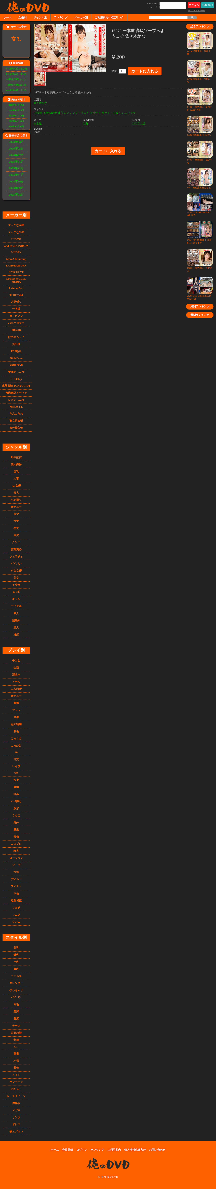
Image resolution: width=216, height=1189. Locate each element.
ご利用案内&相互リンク (109, 17)
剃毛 (16, 731)
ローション (16, 858)
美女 (16, 577)
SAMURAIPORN (16, 265)
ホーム (7, 17)
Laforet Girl (16, 288)
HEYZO (16, 239)
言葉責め (16, 549)
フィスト (16, 886)
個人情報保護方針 (135, 1149)
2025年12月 (16, 168)
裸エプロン (16, 1131)
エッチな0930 (16, 232)
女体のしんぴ (16, 372)
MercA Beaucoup (16, 259)
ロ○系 (16, 592)
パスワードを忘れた (196, 10)
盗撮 (16, 703)
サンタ (16, 1117)
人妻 (16, 478)
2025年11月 (16, 175)
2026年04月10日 (16, 116)
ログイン (194, 5)
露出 (16, 829)
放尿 (16, 808)
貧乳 (16, 969)
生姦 (16, 667)
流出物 (16, 344)
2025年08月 (16, 194)
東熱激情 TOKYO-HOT (16, 385)
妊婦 (16, 634)
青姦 (16, 836)
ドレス (16, 1124)
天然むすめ (16, 365)
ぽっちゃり (16, 990)
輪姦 (16, 794)
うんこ (16, 815)
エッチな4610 (16, 225)
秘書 (16, 1053)
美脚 (16, 1011)
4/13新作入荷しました (16, 74)
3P (16, 752)
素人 (16, 492)
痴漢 (16, 872)
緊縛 (16, 787)
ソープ (16, 865)
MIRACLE (16, 406)
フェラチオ (16, 556)
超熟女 (16, 620)
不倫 (16, 893)
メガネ (16, 1110)
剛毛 (16, 1004)
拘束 (16, 780)
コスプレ (16, 843)
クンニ (16, 542)
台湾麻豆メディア (16, 392)
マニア (16, 914)
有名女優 (16, 570)
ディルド (16, 879)
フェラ (16, 710)
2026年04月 (16, 142)
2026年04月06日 (16, 121)
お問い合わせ (157, 1149)
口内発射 (54, 112)
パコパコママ (16, 323)
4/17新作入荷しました (16, 69)
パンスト (16, 1089)
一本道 (16, 308)
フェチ (16, 907)
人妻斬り (16, 301)
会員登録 (67, 1149)
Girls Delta (16, 358)
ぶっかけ (16, 745)
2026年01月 (16, 161)
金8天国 (16, 330)
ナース (16, 1025)
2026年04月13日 (16, 110)
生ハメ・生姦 (110, 112)
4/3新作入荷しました (16, 85)
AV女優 (16, 485)
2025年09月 (16, 188)
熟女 (16, 528)
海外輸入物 (16, 427)
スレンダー (16, 983)
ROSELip (16, 379)
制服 (16, 1039)
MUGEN (16, 252)
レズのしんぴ (16, 399)
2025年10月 (16, 181)
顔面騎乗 (16, 724)
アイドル (16, 606)
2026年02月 (16, 155)
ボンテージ (16, 1081)
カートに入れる (144, 71)
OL (16, 1046)
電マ (16, 514)
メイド (16, 1074)
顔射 (16, 717)
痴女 (16, 521)
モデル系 (16, 976)
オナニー (16, 506)
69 (91, 112)
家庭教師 (16, 1032)
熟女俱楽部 (16, 420)
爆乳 (16, 954)
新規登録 (207, 5)
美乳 (16, 947)
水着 (16, 1060)
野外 (16, 822)
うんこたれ (16, 413)
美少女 (16, 584)
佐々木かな (40, 103)
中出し (16, 660)
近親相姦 (16, 900)
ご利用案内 (114, 1149)
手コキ (85, 112)
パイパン (16, 563)
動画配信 (16, 457)
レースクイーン (16, 1096)
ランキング (60, 17)
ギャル (16, 599)
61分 (85, 123)
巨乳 (16, 471)
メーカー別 (81, 17)
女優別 (22, 17)
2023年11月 (138, 123)
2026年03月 (16, 148)
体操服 (16, 1103)
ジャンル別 (40, 17)
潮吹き (16, 674)
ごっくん (16, 738)
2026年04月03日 (16, 126)
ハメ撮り (16, 499)
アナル (16, 681)
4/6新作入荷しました (16, 79)
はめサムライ (16, 337)
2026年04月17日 (16, 105)
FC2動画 (16, 351)
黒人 (16, 627)
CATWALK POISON (16, 245)
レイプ (16, 766)
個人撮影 (16, 464)
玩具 (16, 850)
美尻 (16, 535)
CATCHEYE (16, 272)
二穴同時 (16, 688)
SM (16, 773)
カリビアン (16, 315)
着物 (16, 1067)
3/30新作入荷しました (16, 90)
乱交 (16, 759)
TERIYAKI (16, 294)
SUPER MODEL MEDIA (16, 280)
